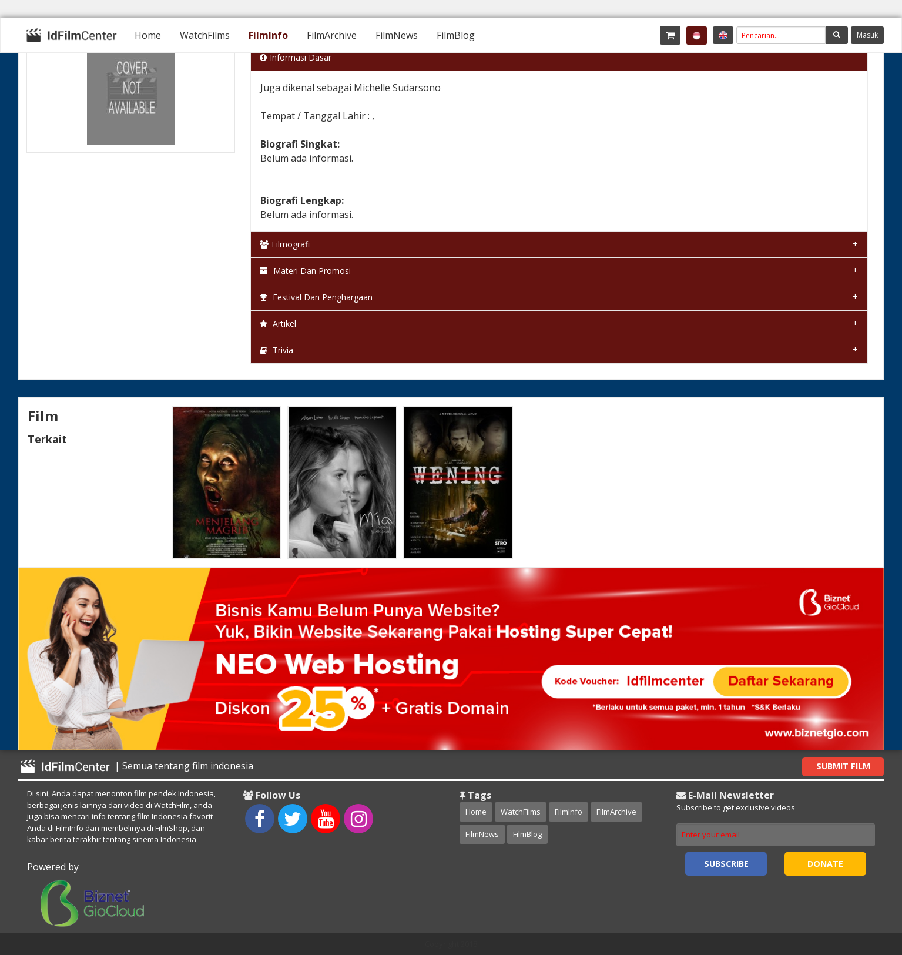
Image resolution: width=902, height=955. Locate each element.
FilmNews (396, 35)
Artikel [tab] (278, 323)
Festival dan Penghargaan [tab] (316, 297)
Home (148, 35)
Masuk (867, 35)
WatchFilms (205, 35)
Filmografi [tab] (285, 244)
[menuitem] (147, 35)
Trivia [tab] (276, 350)
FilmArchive (332, 35)
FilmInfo (268, 35)
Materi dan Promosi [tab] (305, 270)
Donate (825, 863)
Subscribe (726, 863)
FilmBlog (456, 35)
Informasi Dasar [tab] (295, 57)
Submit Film (843, 766)
